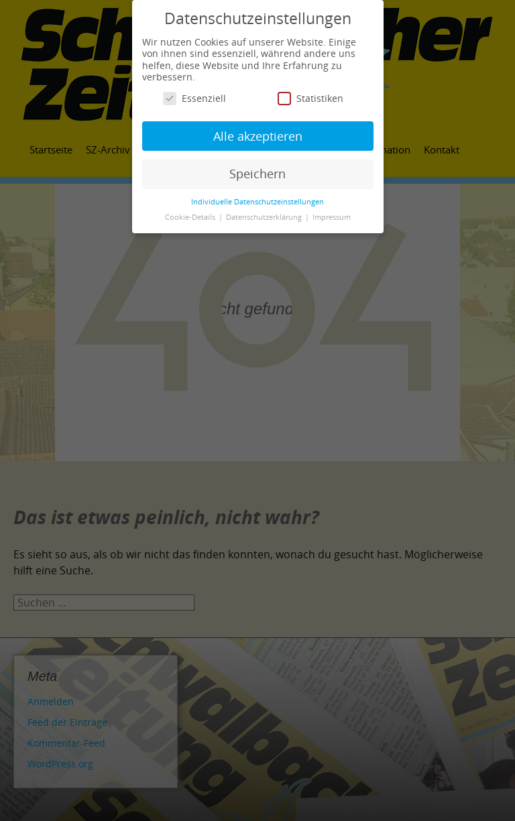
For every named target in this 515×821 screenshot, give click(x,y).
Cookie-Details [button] (191, 217)
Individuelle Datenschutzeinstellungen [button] (257, 201)
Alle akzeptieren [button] (257, 136)
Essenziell (194, 98)
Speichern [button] (257, 174)
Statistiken (310, 98)
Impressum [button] (331, 217)
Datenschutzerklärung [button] (265, 217)
